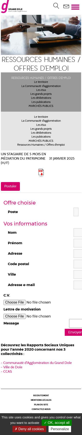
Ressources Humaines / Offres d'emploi (41, 145)
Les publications (41, 102)
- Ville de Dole (11, 367)
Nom (12, 232)
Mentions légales (41, 400)
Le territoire (41, 82)
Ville (12, 274)
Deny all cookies (29, 429)
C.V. (6, 295)
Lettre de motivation (22, 309)
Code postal (18, 264)
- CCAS (6, 372)
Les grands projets (41, 94)
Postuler (10, 186)
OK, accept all (57, 423)
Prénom (15, 243)
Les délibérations (41, 98)
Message (11, 323)
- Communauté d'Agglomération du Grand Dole (36, 363)
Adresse (15, 253)
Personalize (60, 429)
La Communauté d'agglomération (41, 86)
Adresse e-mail (21, 285)
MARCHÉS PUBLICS (41, 106)
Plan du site (41, 405)
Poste (13, 212)
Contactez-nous (41, 409)
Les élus (41, 90)
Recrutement (41, 396)
